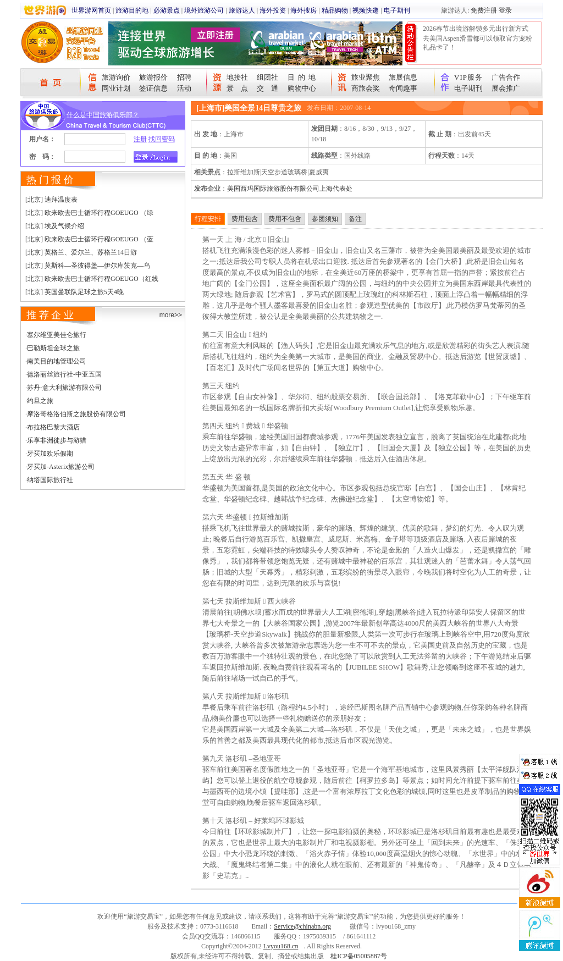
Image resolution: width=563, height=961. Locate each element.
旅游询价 (116, 77)
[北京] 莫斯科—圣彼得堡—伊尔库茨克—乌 (87, 265)
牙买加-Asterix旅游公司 (61, 467)
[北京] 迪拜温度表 (51, 199)
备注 (355, 219)
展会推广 (506, 88)
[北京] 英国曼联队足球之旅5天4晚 (74, 292)
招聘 (184, 77)
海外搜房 (303, 10)
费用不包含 (284, 219)
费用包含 (244, 219)
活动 (184, 88)
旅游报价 (153, 77)
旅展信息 (403, 77)
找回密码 (161, 139)
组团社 (267, 77)
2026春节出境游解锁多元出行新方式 (475, 28)
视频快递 (365, 10)
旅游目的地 (131, 10)
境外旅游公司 (204, 10)
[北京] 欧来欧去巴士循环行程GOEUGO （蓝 (89, 239)
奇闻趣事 (403, 88)
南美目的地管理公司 (56, 361)
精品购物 (335, 10)
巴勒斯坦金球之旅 (53, 348)
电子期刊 (397, 10)
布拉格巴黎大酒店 (53, 427)
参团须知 (325, 219)
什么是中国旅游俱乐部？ (103, 115)
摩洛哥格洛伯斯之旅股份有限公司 (76, 414)
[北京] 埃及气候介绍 (54, 226)
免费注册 (484, 10)
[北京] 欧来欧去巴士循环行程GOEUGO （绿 (89, 213)
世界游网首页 (91, 10)
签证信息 (153, 88)
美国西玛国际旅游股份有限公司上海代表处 (289, 188)
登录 (505, 10)
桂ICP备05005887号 (358, 956)
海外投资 (273, 10)
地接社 (237, 77)
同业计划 (116, 88)
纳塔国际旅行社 (50, 480)
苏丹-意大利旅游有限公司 (64, 387)
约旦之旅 (40, 401)
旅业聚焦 (365, 77)
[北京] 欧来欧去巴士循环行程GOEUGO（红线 (91, 279)
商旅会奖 (365, 88)
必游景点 (166, 10)
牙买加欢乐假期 (50, 453)
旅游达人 (242, 10)
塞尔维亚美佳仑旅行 (56, 335)
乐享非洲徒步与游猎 (56, 440)
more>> (170, 315)
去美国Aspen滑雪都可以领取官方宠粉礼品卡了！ (477, 43)
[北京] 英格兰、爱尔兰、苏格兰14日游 (81, 252)
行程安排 (208, 219)
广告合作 (506, 77)
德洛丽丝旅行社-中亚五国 (64, 374)
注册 (140, 139)
